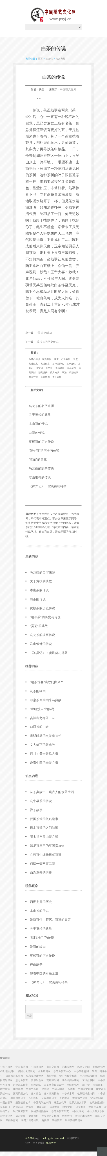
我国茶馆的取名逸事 (44, 819)
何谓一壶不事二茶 (42, 863)
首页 (40, 58)
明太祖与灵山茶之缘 (44, 836)
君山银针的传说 (40, 477)
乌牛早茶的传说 (41, 801)
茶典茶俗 (46, 359)
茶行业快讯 (58, 363)
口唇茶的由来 (39, 727)
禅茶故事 (36, 810)
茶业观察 (45, 363)
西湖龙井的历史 (41, 872)
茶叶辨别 (45, 376)
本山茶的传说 (38, 423)
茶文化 (49, 58)
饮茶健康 (73, 372)
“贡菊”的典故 (44, 333)
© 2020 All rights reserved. (52, 1140)
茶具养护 (42, 372)
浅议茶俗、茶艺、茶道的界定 (50, 919)
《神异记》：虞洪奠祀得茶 (48, 486)
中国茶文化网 (68, 89)
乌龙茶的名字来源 (41, 406)
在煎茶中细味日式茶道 (45, 854)
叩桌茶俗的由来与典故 (45, 700)
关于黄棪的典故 (40, 414)
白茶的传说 (34, 359)
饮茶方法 (33, 376)
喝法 (64, 372)
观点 (75, 359)
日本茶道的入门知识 (44, 827)
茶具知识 (54, 372)
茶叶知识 (71, 363)
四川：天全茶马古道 (44, 753)
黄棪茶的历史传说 (47, 342)
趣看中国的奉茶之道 (44, 762)
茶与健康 (59, 367)
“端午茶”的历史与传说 (44, 450)
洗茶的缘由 (38, 691)
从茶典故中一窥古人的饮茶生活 (52, 792)
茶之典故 (60, 58)
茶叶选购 (56, 376)
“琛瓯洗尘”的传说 (42, 709)
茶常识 (39, 367)
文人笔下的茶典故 (42, 745)
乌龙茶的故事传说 (41, 468)
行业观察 (65, 359)
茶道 (56, 359)
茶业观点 (33, 363)
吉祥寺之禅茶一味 (42, 718)
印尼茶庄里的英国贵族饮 (47, 845)
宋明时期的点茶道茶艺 (45, 736)
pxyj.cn (38, 1138)
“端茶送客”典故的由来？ (47, 682)
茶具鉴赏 (71, 367)
